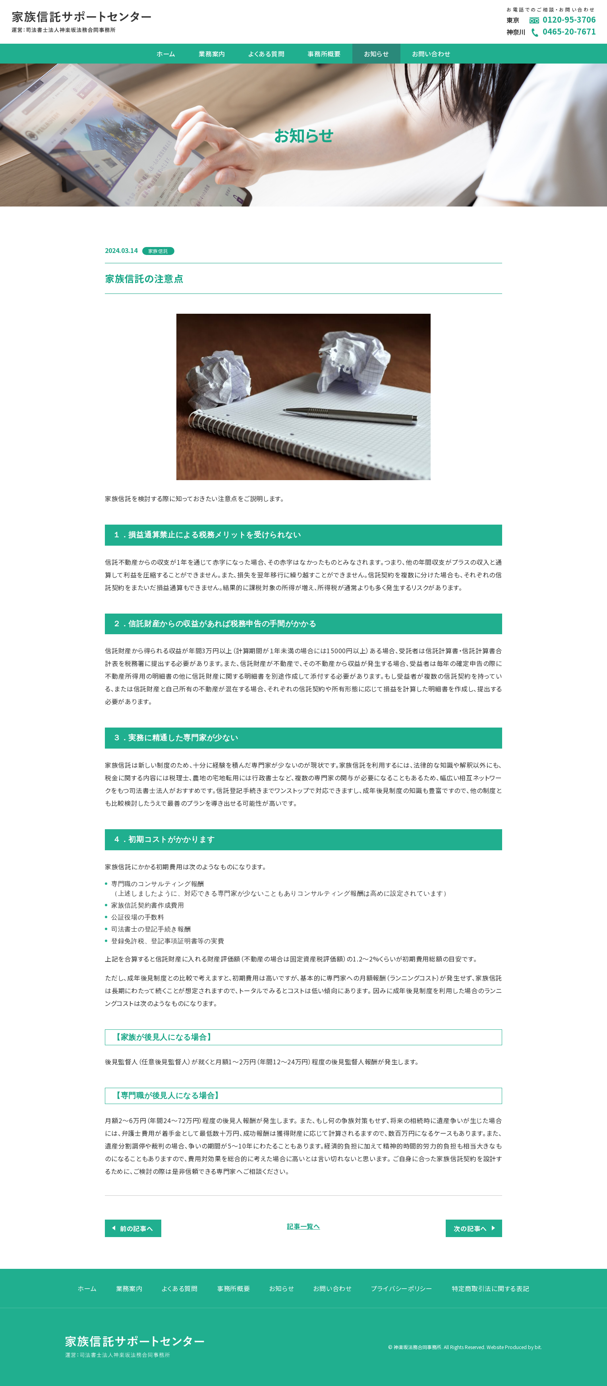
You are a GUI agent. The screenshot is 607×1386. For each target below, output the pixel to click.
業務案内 (212, 53)
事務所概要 (324, 53)
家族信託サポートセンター (81, 22)
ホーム (166, 53)
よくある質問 (266, 53)
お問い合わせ (431, 53)
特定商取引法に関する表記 (491, 1288)
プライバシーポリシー (402, 1288)
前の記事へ (136, 1228)
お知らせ (376, 53)
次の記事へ (470, 1228)
